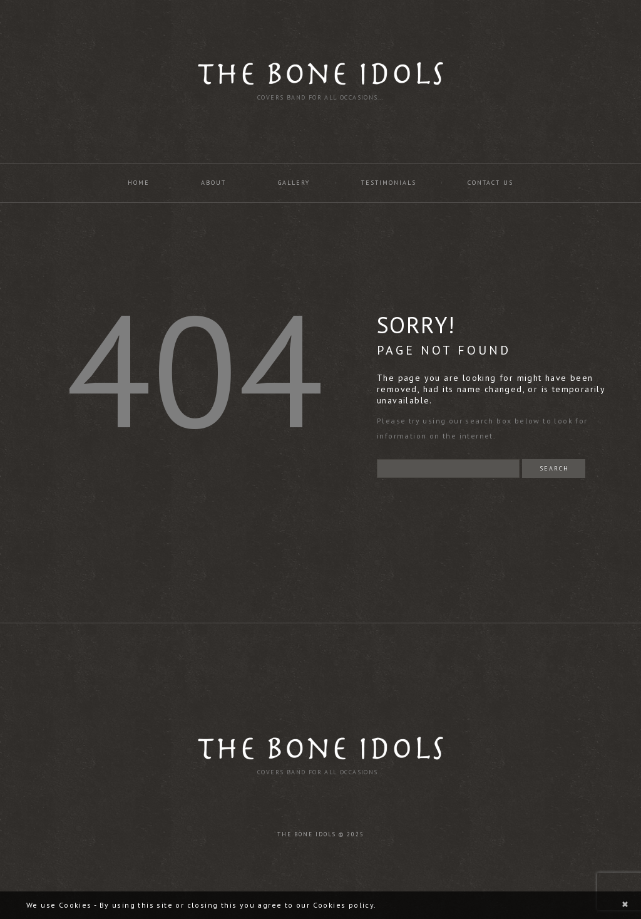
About (213, 183)
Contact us (490, 183)
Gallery (294, 183)
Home (139, 183)
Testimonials (388, 183)
